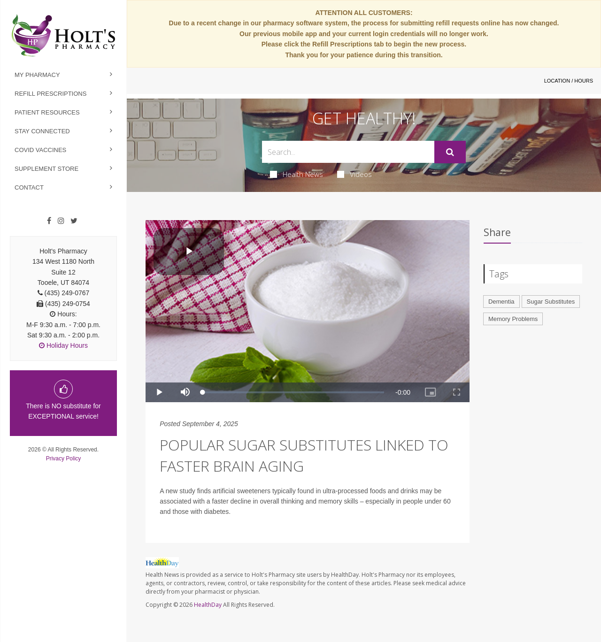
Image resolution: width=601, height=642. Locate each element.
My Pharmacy (37, 74)
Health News (296, 174)
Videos (354, 174)
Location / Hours (568, 81)
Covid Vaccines (40, 149)
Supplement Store (46, 168)
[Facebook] (49, 221)
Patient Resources (47, 112)
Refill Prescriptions (50, 93)
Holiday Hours (63, 345)
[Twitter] (73, 221)
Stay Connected (42, 131)
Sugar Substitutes (551, 301)
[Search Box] (348, 152)
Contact (29, 187)
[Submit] (450, 152)
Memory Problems (513, 318)
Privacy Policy (63, 458)
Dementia (501, 301)
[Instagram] (61, 221)
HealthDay (208, 605)
